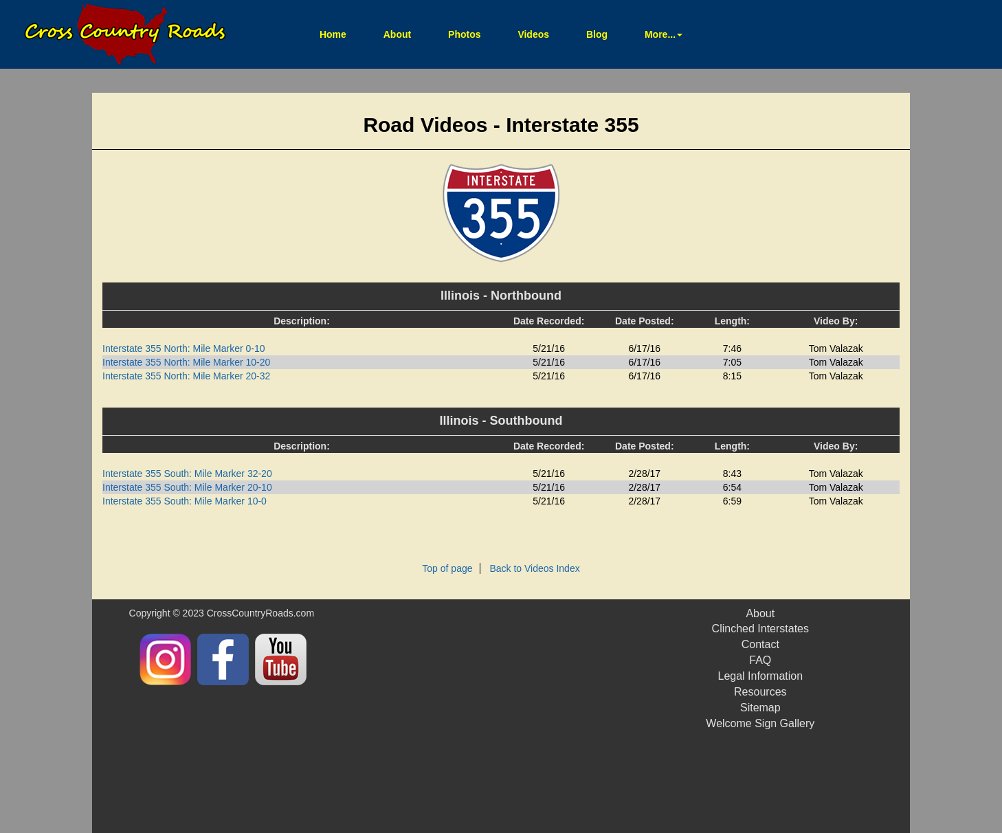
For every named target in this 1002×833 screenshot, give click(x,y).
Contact (760, 644)
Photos (464, 34)
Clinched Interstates (760, 628)
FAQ (760, 660)
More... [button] (663, 34)
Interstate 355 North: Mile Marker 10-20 (186, 362)
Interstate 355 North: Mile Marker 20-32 (186, 375)
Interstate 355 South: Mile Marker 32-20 (187, 473)
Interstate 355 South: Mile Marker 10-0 (184, 501)
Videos (533, 34)
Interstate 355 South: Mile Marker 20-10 (187, 487)
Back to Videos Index (534, 568)
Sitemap (760, 707)
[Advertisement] (536, 716)
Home (342, 33)
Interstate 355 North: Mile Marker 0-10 (183, 348)
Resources (760, 692)
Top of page (447, 568)
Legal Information (760, 676)
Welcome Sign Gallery (760, 723)
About (397, 34)
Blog (597, 34)
